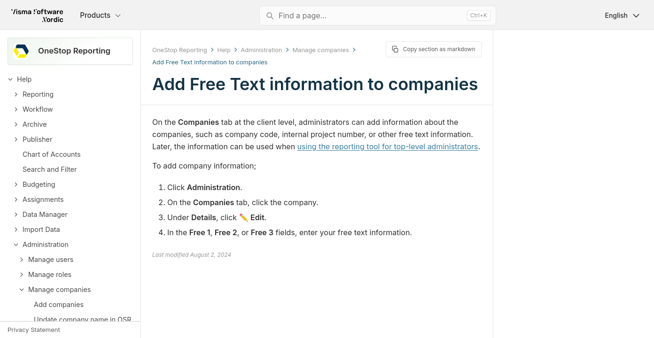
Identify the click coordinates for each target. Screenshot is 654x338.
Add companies (59, 304)
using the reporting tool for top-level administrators (387, 146)
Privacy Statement (34, 329)
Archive (35, 124)
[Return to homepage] (37, 15)
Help (24, 79)
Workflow (38, 109)
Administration (46, 244)
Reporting (38, 94)
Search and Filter (50, 169)
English (623, 15)
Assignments (43, 199)
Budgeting (39, 184)
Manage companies (59, 289)
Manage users (50, 259)
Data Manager (45, 214)
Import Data (41, 229)
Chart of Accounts (52, 154)
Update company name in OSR (83, 319)
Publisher (37, 139)
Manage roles (49, 274)
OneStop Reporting (179, 50)
